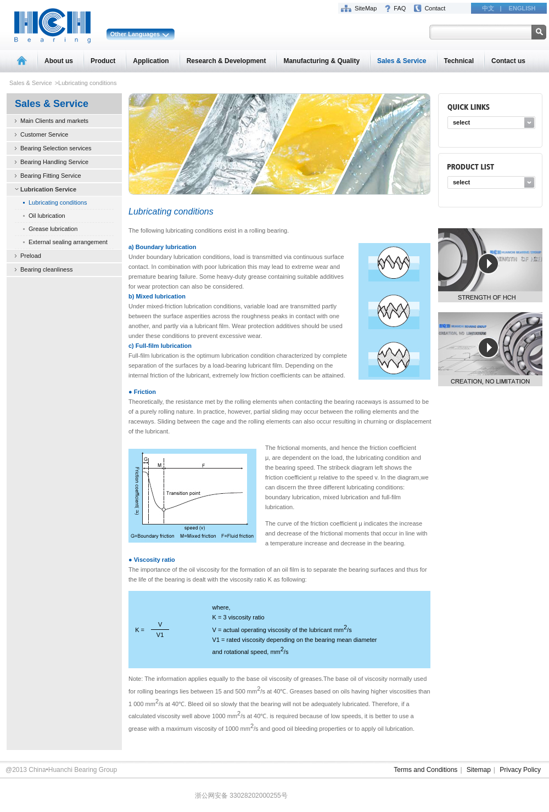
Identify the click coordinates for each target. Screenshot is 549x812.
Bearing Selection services (56, 148)
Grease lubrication (53, 228)
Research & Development (226, 61)
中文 (488, 8)
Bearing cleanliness (46, 269)
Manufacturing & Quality (321, 61)
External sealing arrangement (68, 242)
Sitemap (479, 770)
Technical (459, 61)
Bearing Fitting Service (50, 175)
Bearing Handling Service (54, 162)
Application (151, 61)
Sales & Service (401, 61)
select (461, 122)
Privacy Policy (520, 770)
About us (58, 61)
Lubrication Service (48, 189)
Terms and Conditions (425, 770)
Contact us (508, 61)
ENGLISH (522, 8)
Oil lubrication (47, 215)
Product (103, 61)
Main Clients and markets (54, 120)
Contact (434, 8)
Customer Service (44, 134)
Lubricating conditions (58, 202)
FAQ (400, 8)
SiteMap (366, 8)
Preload (30, 255)
